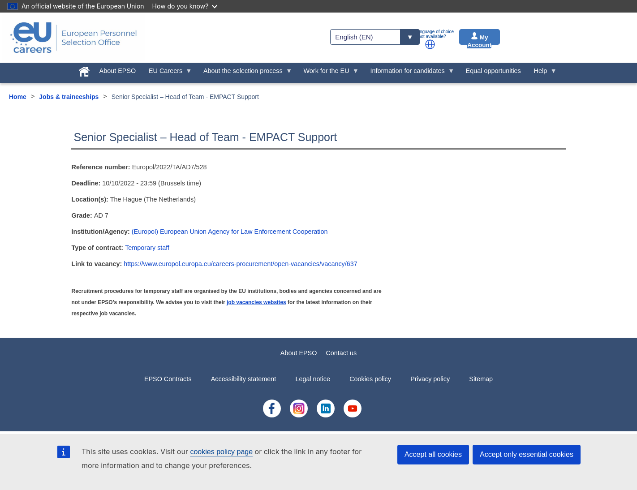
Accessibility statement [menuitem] (243, 379)
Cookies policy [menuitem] (370, 379)
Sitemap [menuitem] (481, 379)
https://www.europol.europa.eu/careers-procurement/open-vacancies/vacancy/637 (240, 263)
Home (17, 96)
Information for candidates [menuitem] (409, 73)
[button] (430, 44)
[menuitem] (84, 70)
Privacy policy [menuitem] (430, 379)
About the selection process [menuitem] (245, 73)
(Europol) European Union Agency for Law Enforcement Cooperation (230, 231)
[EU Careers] (73, 37)
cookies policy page (221, 452)
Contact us (341, 353)
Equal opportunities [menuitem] (493, 70)
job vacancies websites (256, 302)
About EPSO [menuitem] (117, 70)
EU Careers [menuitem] (167, 73)
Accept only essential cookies (526, 454)
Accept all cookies (433, 454)
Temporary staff (147, 247)
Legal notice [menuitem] (312, 379)
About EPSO (298, 353)
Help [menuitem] (542, 73)
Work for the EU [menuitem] (328, 73)
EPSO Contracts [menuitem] (168, 379)
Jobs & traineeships (69, 96)
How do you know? (185, 6)
